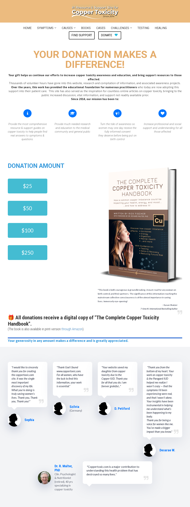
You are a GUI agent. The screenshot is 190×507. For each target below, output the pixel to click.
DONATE (109, 35)
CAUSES (67, 28)
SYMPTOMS (45, 28)
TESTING (143, 28)
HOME (27, 28)
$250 (27, 252)
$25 (27, 186)
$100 (27, 230)
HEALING (161, 28)
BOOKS (86, 28)
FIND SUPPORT (81, 35)
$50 (27, 208)
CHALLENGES (120, 28)
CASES (100, 28)
